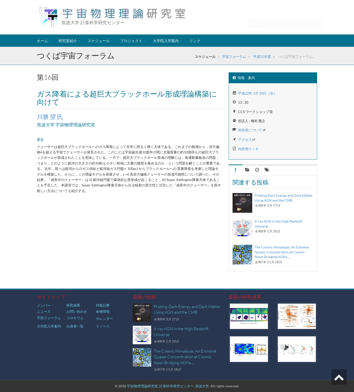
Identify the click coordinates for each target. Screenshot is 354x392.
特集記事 (103, 305)
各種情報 (103, 311)
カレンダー (104, 318)
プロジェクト (133, 40)
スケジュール (100, 40)
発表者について (250, 130)
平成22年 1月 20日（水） (257, 93)
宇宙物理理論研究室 (142, 386)
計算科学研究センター (176, 386)
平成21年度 (261, 56)
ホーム (44, 40)
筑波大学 (202, 386)
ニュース (44, 311)
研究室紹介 (69, 40)
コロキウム (75, 318)
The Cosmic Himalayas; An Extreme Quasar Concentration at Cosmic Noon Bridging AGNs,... (282, 252)
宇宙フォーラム (234, 56)
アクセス (245, 139)
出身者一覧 (75, 326)
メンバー (44, 305)
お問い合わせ (76, 311)
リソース (103, 326)
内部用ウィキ (248, 149)
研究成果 (73, 305)
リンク (196, 40)
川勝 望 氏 (50, 116)
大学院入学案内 (167, 40)
